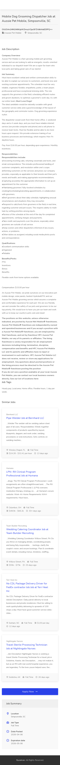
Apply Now (30, 691)
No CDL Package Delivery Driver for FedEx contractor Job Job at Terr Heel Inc (27, 587)
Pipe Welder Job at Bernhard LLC (25, 418)
